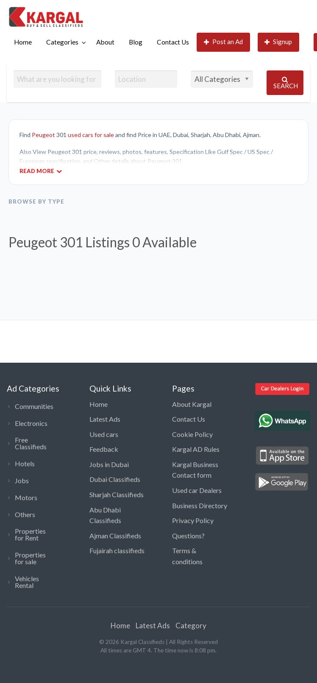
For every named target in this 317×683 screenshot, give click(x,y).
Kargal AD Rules (196, 449)
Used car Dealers (197, 490)
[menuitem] (23, 42)
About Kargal (191, 404)
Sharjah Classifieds (116, 494)
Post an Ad (223, 42)
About (105, 42)
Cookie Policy (192, 434)
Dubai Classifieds (114, 479)
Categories (62, 42)
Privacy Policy (193, 520)
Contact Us (173, 42)
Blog (135, 42)
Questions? (188, 536)
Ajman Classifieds (115, 536)
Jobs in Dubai (109, 464)
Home (23, 42)
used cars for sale (91, 134)
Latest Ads (104, 419)
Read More (40, 171)
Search (285, 83)
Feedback (103, 449)
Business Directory (199, 505)
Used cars (103, 434)
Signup (278, 42)
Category (190, 625)
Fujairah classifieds (117, 550)
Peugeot (43, 134)
